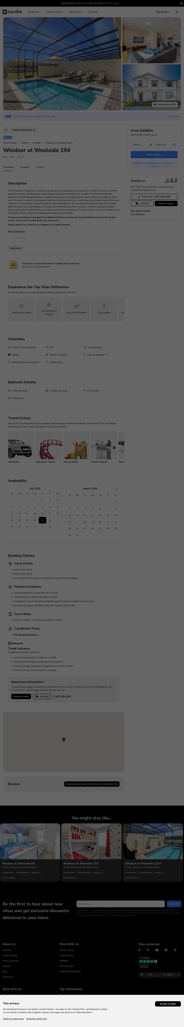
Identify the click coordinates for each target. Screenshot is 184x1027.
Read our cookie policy (13, 1018)
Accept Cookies (168, 1003)
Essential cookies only (36, 1018)
